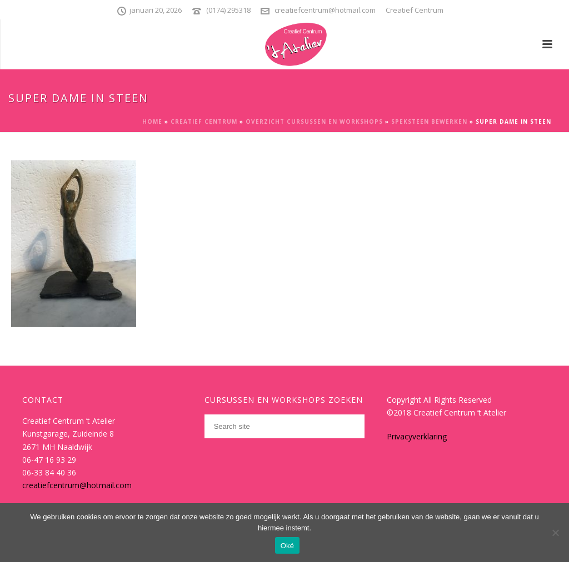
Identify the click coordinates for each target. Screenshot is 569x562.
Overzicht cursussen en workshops (314, 121)
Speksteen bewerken (429, 121)
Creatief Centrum (204, 121)
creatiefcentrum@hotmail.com (325, 10)
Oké (288, 545)
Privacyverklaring (417, 436)
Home (152, 121)
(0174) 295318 (228, 10)
